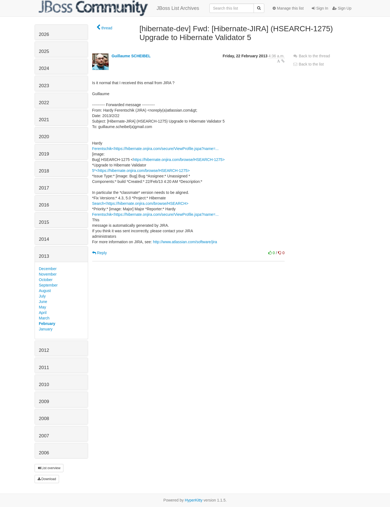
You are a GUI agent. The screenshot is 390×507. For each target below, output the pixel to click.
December (48, 269)
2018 (44, 171)
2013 (44, 256)
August (45, 290)
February (47, 323)
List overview (49, 468)
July (42, 296)
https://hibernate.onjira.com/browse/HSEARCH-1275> (179, 159)
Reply (99, 253)
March (44, 318)
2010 (44, 384)
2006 (44, 452)
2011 (44, 367)
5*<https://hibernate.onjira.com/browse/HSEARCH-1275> (141, 170)
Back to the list (308, 64)
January (46, 329)
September (48, 285)
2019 (44, 154)
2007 (44, 435)
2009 (44, 401)
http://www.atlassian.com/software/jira (185, 242)
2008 (44, 418)
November (48, 274)
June (43, 301)
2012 (44, 350)
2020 (44, 136)
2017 (44, 188)
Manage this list (288, 8)
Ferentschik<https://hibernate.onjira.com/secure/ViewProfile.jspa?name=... (155, 148)
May (42, 307)
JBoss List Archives (119, 8)
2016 (44, 205)
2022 (44, 102)
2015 (44, 222)
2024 (44, 68)
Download (47, 479)
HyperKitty (194, 500)
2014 (44, 239)
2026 (44, 34)
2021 (44, 119)
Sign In (320, 8)
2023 (44, 85)
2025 (44, 51)
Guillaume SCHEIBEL (130, 56)
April (43, 312)
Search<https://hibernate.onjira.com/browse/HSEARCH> (140, 203)
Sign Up (342, 8)
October (46, 279)
